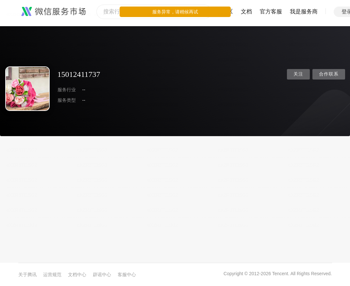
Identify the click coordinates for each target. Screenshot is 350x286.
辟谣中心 (102, 274)
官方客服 (271, 12)
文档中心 (77, 274)
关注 (298, 74)
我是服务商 (304, 12)
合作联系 (329, 74)
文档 (246, 12)
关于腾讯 (27, 274)
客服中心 (127, 274)
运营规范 (52, 274)
